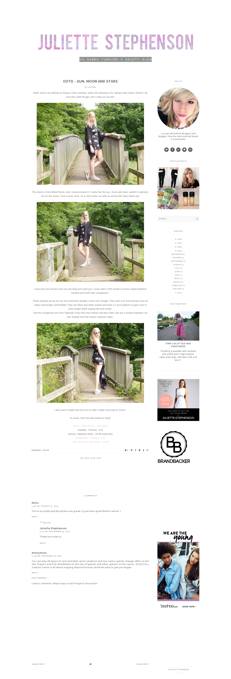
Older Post (142, 664)
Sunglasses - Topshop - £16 (90, 438)
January (177, 289)
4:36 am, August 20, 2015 (45, 506)
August (177, 265)
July (177, 268)
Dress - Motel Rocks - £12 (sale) (90, 426)
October (177, 258)
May (177, 275)
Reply (35, 517)
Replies (47, 523)
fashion (36, 450)
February (177, 285)
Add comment (39, 578)
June (177, 271)
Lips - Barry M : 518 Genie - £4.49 (90, 442)
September (177, 261)
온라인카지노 (142, 564)
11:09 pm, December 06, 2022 (47, 556)
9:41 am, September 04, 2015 (55, 531)
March (177, 282)
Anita (35, 502)
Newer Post (38, 664)
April (177, 278)
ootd (46, 450)
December (177, 254)
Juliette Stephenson (53, 528)
